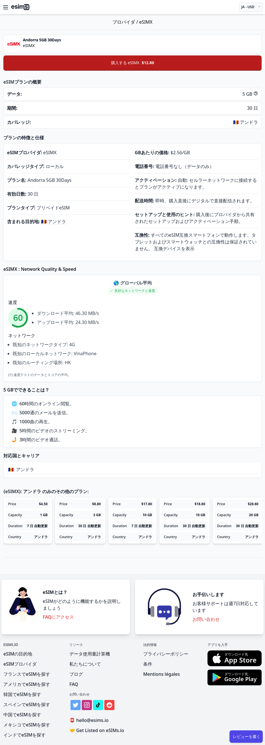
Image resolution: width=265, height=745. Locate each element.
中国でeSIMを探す (22, 715)
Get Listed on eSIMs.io (96, 730)
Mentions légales (161, 674)
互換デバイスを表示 (174, 248)
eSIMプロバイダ (20, 664)
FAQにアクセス (58, 617)
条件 (147, 664)
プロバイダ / (125, 22)
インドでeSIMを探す (24, 735)
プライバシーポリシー (165, 654)
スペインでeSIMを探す (26, 704)
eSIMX (146, 22)
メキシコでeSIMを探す (26, 725)
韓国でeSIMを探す (22, 694)
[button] (132, 290)
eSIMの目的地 (17, 654)
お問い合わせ (206, 619)
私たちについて (85, 664)
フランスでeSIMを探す (26, 674)
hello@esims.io (90, 720)
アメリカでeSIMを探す (26, 684)
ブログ (76, 674)
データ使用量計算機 (89, 654)
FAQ (73, 684)
